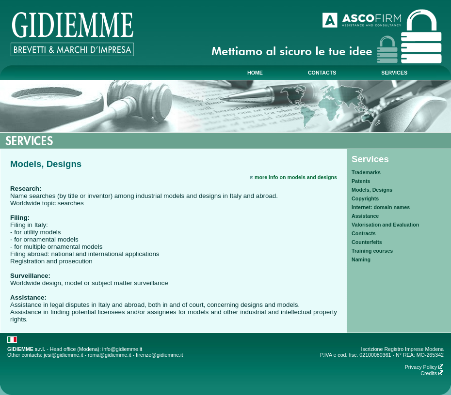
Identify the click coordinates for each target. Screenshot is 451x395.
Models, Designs (372, 190)
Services (370, 159)
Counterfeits (367, 242)
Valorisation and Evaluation (385, 225)
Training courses (372, 251)
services (394, 73)
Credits (432, 373)
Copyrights (365, 198)
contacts (322, 73)
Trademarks (366, 172)
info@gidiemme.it (122, 349)
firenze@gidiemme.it (159, 355)
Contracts (364, 233)
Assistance (365, 216)
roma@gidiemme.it (109, 355)
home (255, 73)
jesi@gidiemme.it (63, 355)
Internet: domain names (381, 207)
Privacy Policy (424, 367)
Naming (361, 259)
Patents (361, 181)
